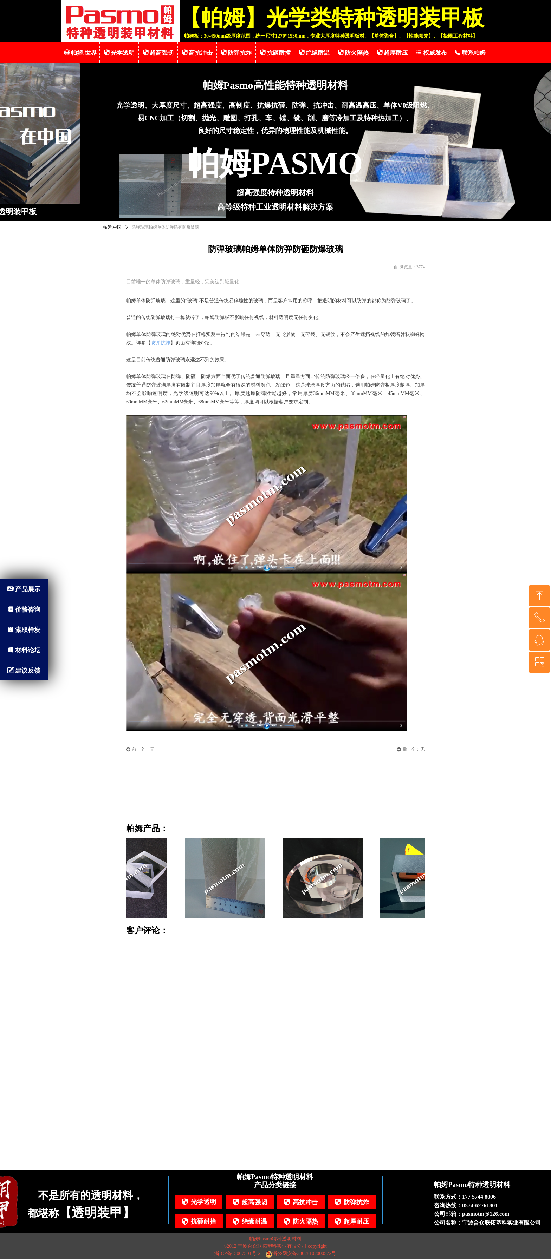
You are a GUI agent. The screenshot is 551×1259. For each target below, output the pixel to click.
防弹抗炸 (160, 342)
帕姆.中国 (112, 227)
